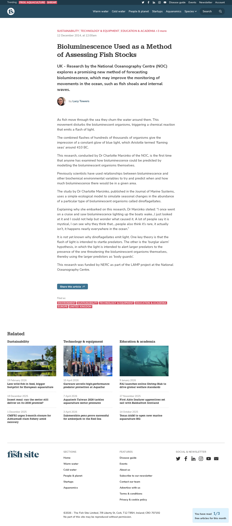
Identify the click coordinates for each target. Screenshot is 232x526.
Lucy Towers (80, 101)
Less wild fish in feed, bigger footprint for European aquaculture (30, 385)
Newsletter (205, 2)
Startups (157, 11)
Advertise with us (130, 487)
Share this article (72, 286)
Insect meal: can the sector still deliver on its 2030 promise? (27, 401)
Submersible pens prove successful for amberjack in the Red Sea (86, 417)
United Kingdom (81, 306)
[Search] (212, 11)
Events (192, 2)
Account (220, 2)
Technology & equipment (100, 31)
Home (67, 458)
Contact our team (130, 481)
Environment (67, 303)
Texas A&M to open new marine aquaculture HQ (141, 417)
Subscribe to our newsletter (136, 475)
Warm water (101, 11)
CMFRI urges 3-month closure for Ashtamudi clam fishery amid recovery (29, 419)
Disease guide (177, 2)
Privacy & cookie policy (133, 499)
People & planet (139, 11)
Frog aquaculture (32, 2)
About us (125, 469)
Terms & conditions (131, 493)
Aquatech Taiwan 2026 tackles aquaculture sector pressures (83, 401)
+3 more (161, 31)
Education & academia (138, 31)
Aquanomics (173, 11)
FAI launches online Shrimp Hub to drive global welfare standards (143, 385)
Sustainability (68, 31)
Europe (63, 306)
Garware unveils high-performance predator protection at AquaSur (86, 385)
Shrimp (51, 2)
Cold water (118, 11)
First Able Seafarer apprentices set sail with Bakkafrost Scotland (142, 401)
